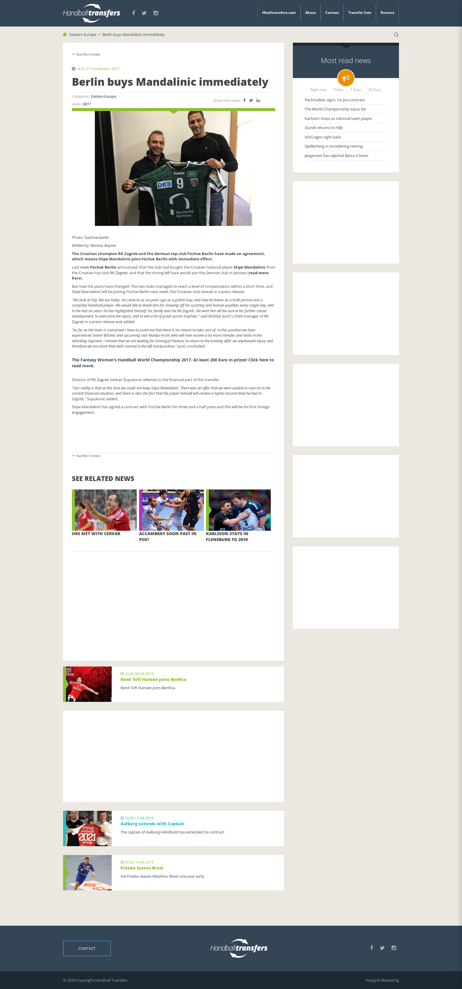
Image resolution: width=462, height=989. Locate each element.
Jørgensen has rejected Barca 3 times (336, 155)
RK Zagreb (119, 272)
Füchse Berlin (103, 267)
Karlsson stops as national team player (338, 118)
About (310, 12)
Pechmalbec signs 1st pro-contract (335, 99)
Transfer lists (359, 12)
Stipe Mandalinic (250, 267)
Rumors (387, 12)
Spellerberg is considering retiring (334, 146)
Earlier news (86, 54)
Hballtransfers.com (279, 12)
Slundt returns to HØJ (323, 127)
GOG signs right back (323, 137)
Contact (332, 12)
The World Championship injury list (335, 109)
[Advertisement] (173, 597)
